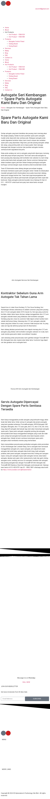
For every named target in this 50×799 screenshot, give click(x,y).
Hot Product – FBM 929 (17, 34)
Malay (7, 51)
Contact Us (8, 58)
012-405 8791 (10, 726)
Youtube (4, 782)
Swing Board (13, 46)
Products (8, 39)
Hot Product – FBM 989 (17, 37)
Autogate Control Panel (16, 41)
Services (8, 48)
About (7, 30)
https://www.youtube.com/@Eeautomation (17, 470)
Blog (6, 53)
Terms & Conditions (8, 784)
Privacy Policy (7, 786)
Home (7, 28)
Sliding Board (13, 44)
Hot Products (9, 32)
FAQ (6, 55)
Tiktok (4, 779)
